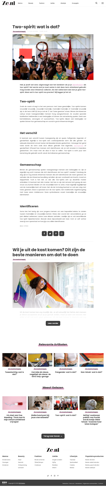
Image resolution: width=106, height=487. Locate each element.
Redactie (65, 483)
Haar (19, 460)
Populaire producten (94, 456)
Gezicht (20, 462)
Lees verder (53, 323)
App (61, 233)
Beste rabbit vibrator (92, 462)
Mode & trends (40, 460)
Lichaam (21, 468)
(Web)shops (39, 462)
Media (72, 468)
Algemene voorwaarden (90, 483)
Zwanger (5, 462)
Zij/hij (54, 462)
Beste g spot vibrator (92, 465)
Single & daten (57, 460)
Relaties (55, 465)
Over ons (71, 483)
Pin (55, 233)
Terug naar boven (51, 436)
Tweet (50, 233)
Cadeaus (38, 465)
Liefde (53, 3)
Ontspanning (22, 465)
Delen (44, 233)
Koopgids (75, 3)
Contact (100, 483)
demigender (78, 145)
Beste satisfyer (90, 468)
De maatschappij (19, 31)
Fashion (41, 3)
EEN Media (22, 483)
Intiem (54, 468)
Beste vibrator (90, 460)
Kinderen (5, 465)
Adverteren (79, 483)
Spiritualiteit (74, 462)
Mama (20, 3)
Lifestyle (63, 3)
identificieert (77, 85)
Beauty (30, 3)
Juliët (46, 31)
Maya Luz (47, 259)
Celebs (72, 465)
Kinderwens (6, 460)
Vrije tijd (72, 460)
